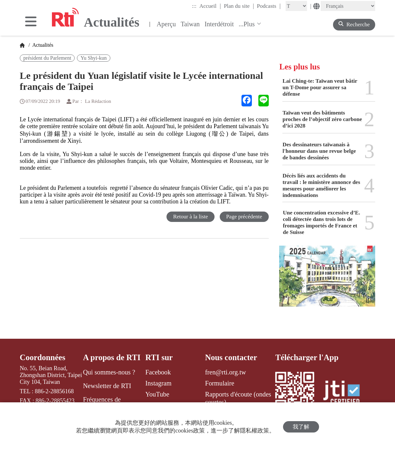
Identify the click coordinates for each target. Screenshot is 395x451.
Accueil (210, 6)
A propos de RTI (112, 357)
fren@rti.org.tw (225, 372)
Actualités (42, 45)
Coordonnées (42, 357)
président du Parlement (47, 58)
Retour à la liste (190, 216)
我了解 (301, 427)
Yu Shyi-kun (93, 58)
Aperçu (166, 24)
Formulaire (219, 383)
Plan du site (239, 6)
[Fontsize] (296, 6)
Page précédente (244, 216)
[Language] (348, 6)
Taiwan (190, 24)
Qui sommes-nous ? (109, 372)
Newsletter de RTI (107, 385)
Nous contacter (231, 357)
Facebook (158, 372)
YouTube (157, 394)
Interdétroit (219, 24)
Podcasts (269, 6)
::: (194, 6)
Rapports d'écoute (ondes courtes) (238, 398)
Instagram (158, 383)
